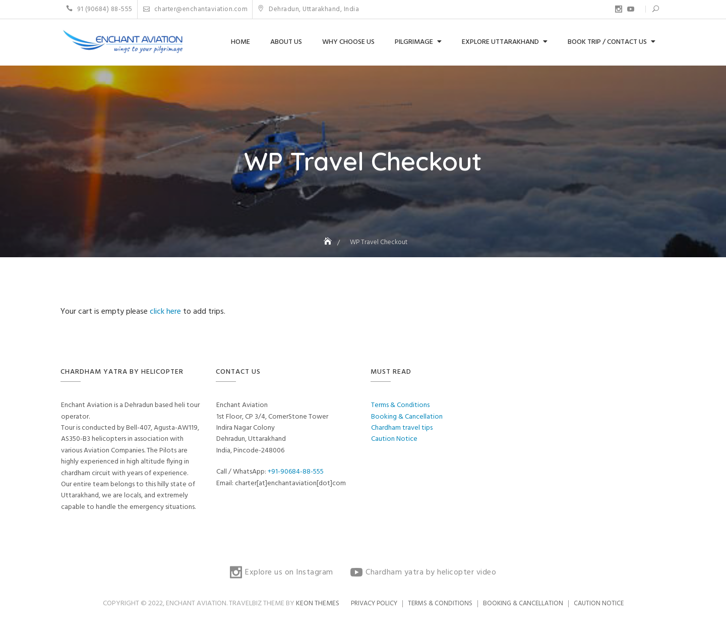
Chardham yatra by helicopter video (630, 9)
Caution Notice (394, 439)
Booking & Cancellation (407, 417)
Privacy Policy (374, 603)
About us (286, 42)
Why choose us (348, 42)
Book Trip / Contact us (607, 42)
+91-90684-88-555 (296, 472)
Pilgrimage (414, 42)
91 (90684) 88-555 (99, 9)
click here (166, 311)
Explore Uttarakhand (500, 42)
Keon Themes (317, 603)
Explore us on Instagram (618, 9)
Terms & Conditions (400, 405)
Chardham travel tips (402, 428)
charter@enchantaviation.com (195, 9)
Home (240, 42)
